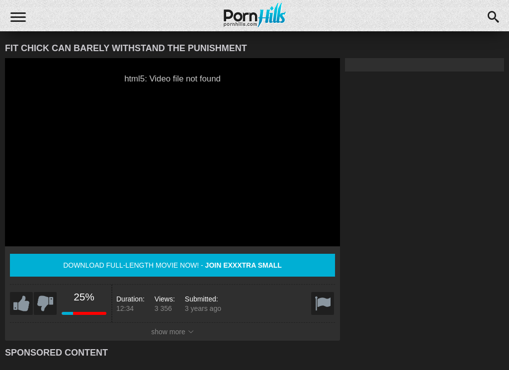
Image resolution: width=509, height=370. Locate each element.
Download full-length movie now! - (172, 265)
